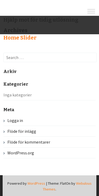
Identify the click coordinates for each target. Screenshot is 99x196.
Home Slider (19, 38)
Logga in (15, 120)
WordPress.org (20, 152)
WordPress (36, 183)
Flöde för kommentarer (28, 142)
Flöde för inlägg (21, 131)
